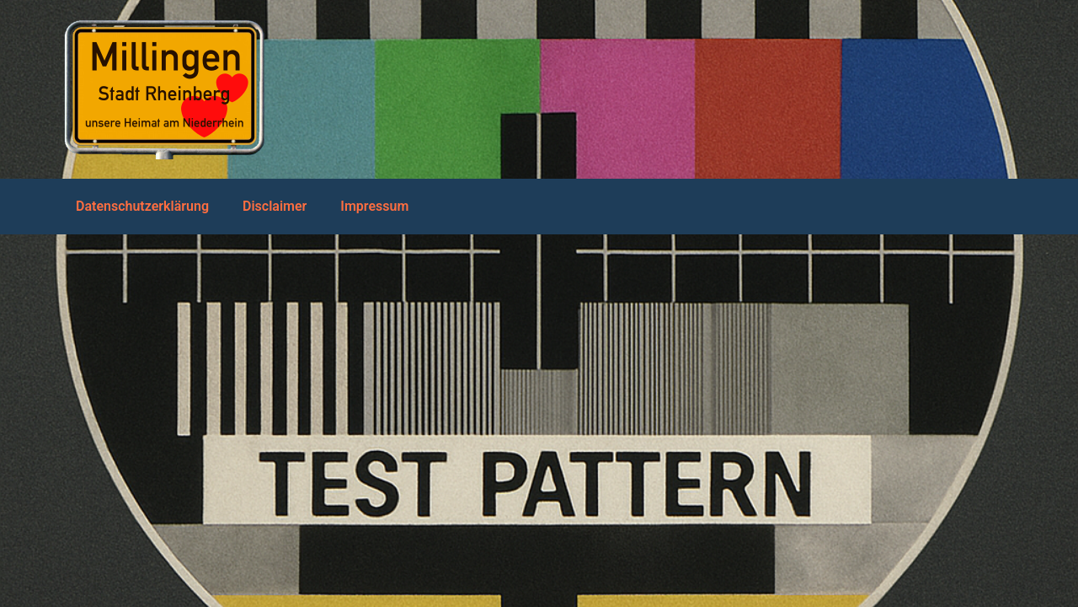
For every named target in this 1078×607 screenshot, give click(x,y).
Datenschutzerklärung (142, 206)
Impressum (374, 206)
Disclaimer (275, 206)
